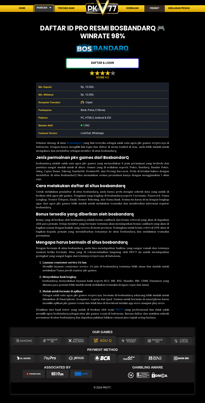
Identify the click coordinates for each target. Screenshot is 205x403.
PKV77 (119, 309)
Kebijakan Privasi (179, 8)
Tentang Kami (66, 8)
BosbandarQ (74, 142)
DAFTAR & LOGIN (102, 62)
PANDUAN (42, 7)
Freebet (154, 8)
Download (132, 8)
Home (22, 8)
